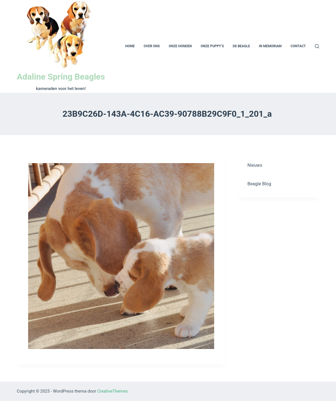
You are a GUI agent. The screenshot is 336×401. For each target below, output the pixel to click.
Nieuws (254, 165)
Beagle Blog (259, 183)
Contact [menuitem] (298, 46)
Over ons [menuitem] (152, 46)
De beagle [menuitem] (241, 46)
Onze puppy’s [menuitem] (212, 46)
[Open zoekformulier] (317, 46)
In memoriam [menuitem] (270, 46)
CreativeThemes (112, 391)
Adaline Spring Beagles (61, 77)
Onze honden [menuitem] (180, 46)
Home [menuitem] (130, 46)
